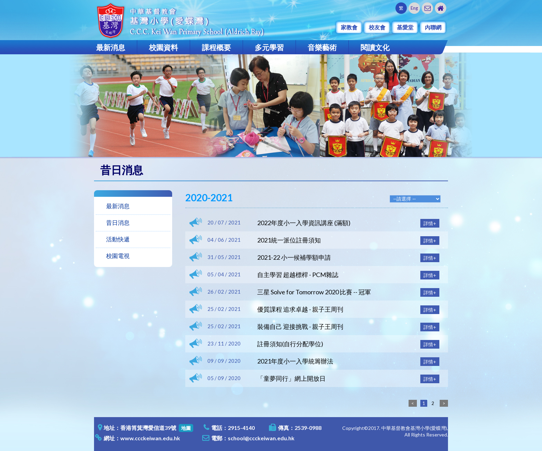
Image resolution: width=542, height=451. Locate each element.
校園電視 (118, 255)
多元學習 (269, 47)
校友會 (377, 27)
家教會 (349, 27)
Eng (414, 8)
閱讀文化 (375, 47)
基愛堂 (405, 27)
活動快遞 (118, 239)
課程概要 (216, 47)
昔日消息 (118, 222)
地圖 (186, 428)
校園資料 (163, 47)
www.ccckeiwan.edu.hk (150, 438)
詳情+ (429, 223)
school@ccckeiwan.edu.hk (261, 438)
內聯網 (433, 27)
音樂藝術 (322, 47)
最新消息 (110, 47)
